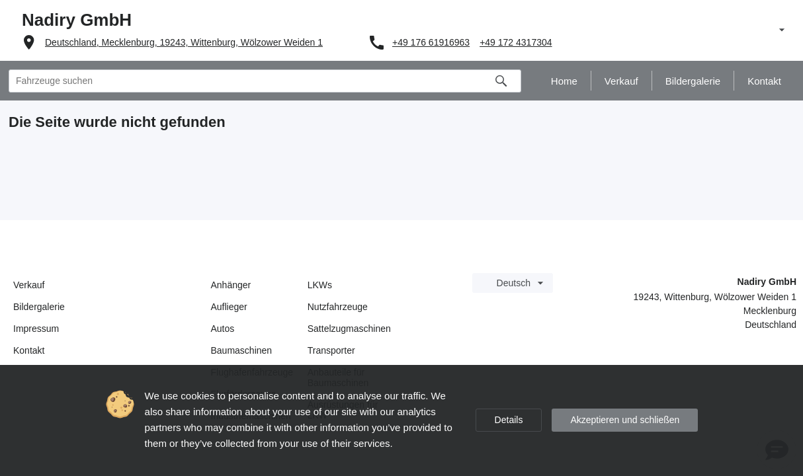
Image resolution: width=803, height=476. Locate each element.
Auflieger (229, 306)
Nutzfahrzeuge (338, 306)
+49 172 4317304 (516, 42)
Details (509, 420)
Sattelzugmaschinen (349, 328)
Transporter (331, 350)
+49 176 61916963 (431, 42)
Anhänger (231, 285)
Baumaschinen (242, 350)
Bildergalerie (39, 306)
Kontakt (28, 350)
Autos (223, 328)
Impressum (36, 328)
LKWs (320, 285)
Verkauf (28, 285)
